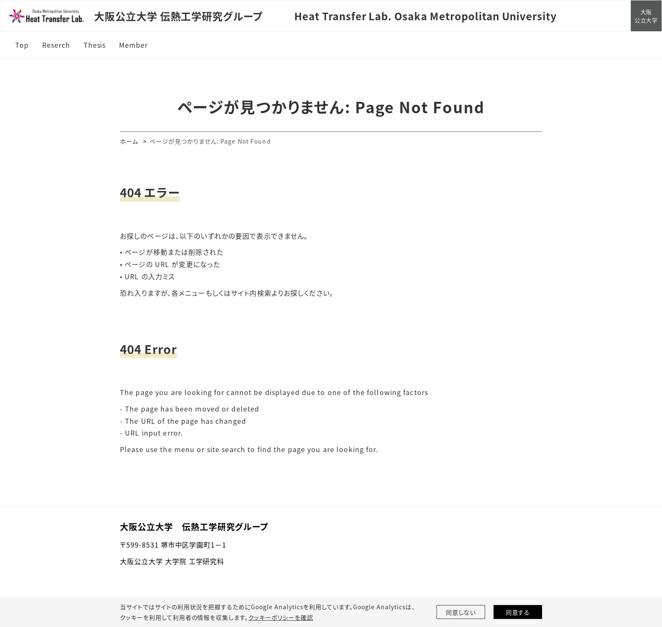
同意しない (461, 612)
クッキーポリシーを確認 (280, 617)
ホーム (129, 141)
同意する (518, 612)
